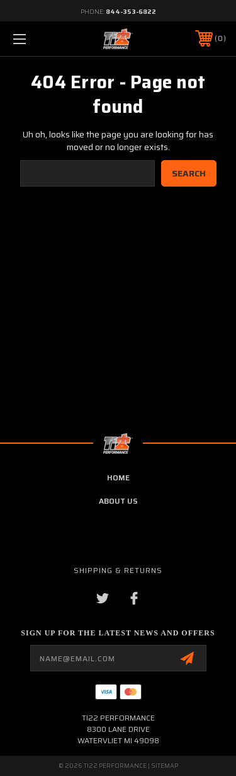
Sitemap (164, 765)
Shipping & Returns (118, 570)
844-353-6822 (131, 11)
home (118, 478)
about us (118, 501)
